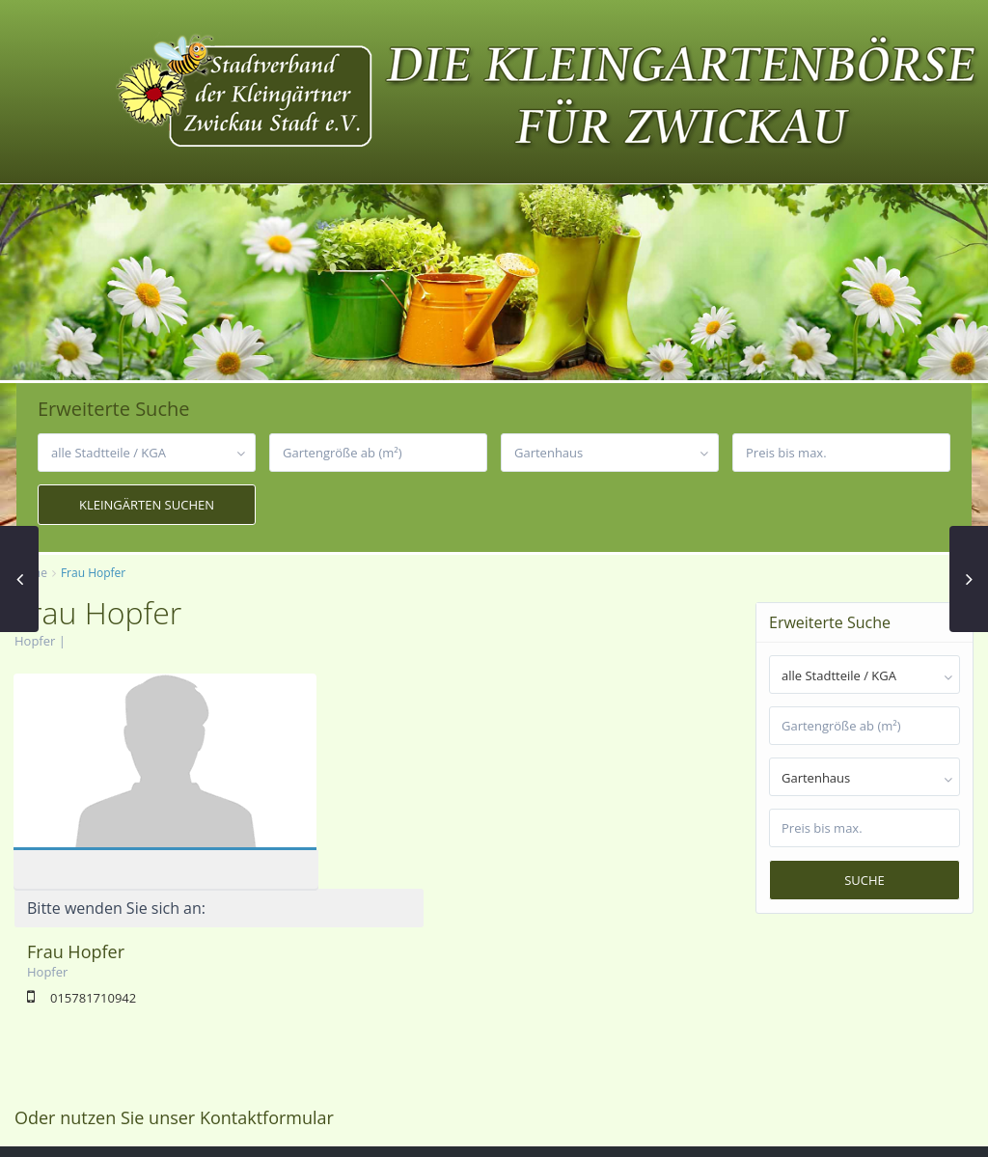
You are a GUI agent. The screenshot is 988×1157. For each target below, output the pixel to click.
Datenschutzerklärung (885, 1128)
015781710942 (396, 782)
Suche (864, 880)
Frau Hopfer (378, 736)
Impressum (765, 1128)
